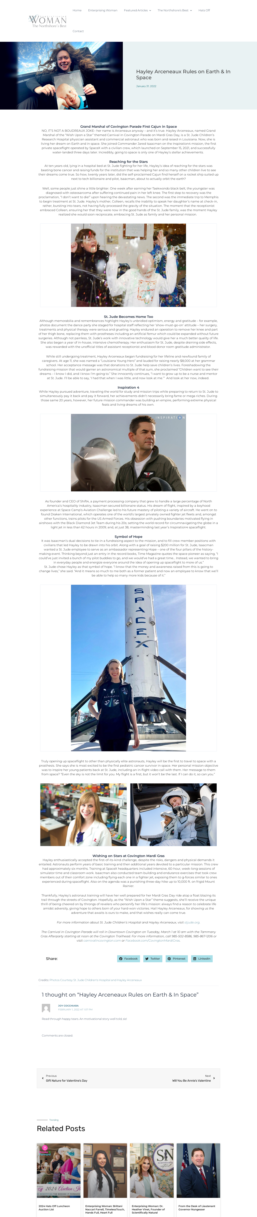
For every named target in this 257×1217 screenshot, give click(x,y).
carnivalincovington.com (102, 920)
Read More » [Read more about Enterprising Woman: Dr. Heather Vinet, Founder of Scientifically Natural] (139, 1200)
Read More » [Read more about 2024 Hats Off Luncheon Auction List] (46, 1197)
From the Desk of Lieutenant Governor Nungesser (196, 1187)
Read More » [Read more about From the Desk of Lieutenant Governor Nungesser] (185, 1197)
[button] (150, 10)
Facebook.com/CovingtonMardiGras (153, 920)
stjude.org (192, 901)
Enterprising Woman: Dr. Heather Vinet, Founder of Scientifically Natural (148, 1188)
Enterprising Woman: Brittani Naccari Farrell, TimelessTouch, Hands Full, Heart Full (105, 1188)
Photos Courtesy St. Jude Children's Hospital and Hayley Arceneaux (96, 959)
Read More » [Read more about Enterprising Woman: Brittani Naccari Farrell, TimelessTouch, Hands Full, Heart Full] (92, 1200)
